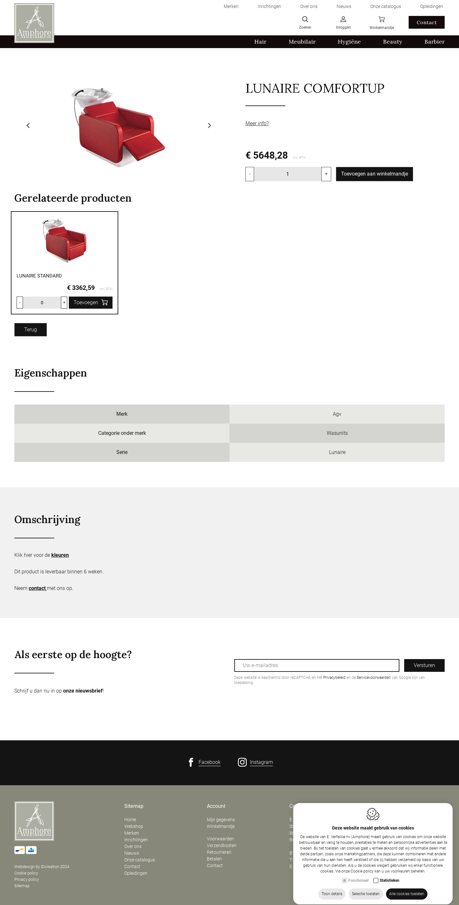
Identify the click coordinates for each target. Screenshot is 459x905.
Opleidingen (135, 873)
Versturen (424, 665)
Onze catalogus (139, 859)
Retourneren (219, 852)
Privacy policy (26, 879)
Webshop (133, 826)
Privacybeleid (334, 677)
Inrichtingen (136, 839)
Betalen (214, 858)
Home (130, 819)
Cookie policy (26, 873)
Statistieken (389, 897)
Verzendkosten (222, 845)
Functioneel (358, 897)
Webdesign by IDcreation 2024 (41, 866)
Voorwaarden (220, 838)
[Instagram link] (255, 762)
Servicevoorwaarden (374, 677)
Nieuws (131, 853)
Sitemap (22, 885)
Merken (131, 833)
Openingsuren (388, 806)
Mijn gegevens (221, 819)
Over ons (133, 846)
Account (216, 806)
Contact (132, 866)
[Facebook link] (203, 762)
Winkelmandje (221, 826)
